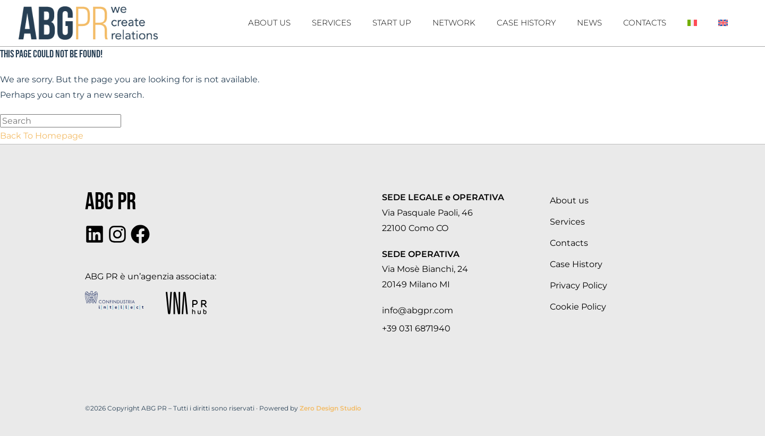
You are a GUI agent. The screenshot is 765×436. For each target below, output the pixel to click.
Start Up (391, 23)
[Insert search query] (60, 120)
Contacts (644, 23)
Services (331, 23)
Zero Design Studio (330, 408)
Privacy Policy (578, 285)
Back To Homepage (41, 136)
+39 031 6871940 (416, 328)
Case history (526, 23)
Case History (576, 264)
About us (269, 23)
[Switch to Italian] (692, 23)
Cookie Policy (578, 307)
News (589, 23)
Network (453, 23)
